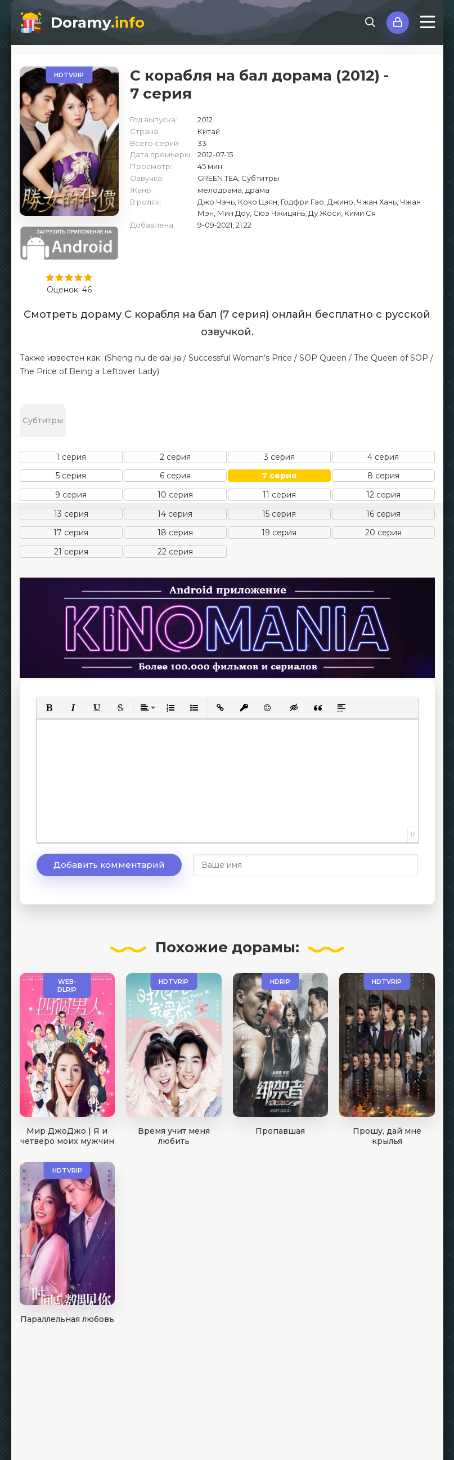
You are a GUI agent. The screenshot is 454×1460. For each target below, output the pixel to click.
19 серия (279, 532)
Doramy (98, 23)
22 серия (175, 552)
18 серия (175, 532)
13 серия (71, 514)
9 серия (71, 495)
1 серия (71, 457)
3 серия (279, 457)
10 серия (175, 495)
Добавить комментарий (109, 864)
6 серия (175, 476)
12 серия (383, 495)
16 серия (383, 514)
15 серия (279, 514)
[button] (49, 707)
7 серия (279, 476)
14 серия (175, 514)
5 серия (71, 476)
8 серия (383, 476)
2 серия (175, 457)
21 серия (71, 552)
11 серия (279, 495)
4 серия (383, 457)
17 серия (70, 532)
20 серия (383, 532)
